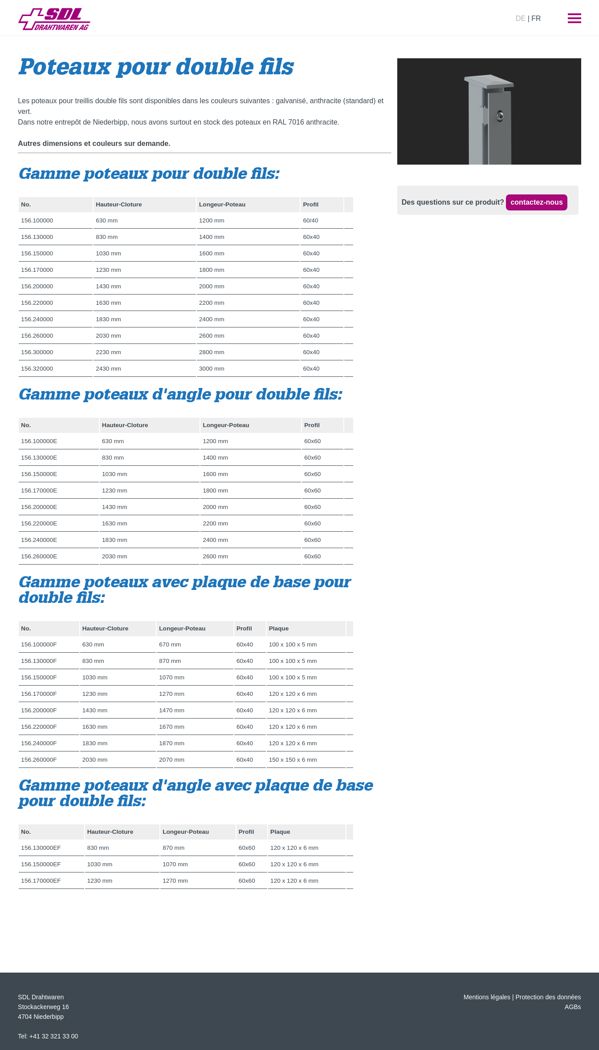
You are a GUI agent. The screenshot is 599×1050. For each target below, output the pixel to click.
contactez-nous (536, 202)
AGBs (573, 1006)
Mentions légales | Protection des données (522, 997)
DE (521, 18)
